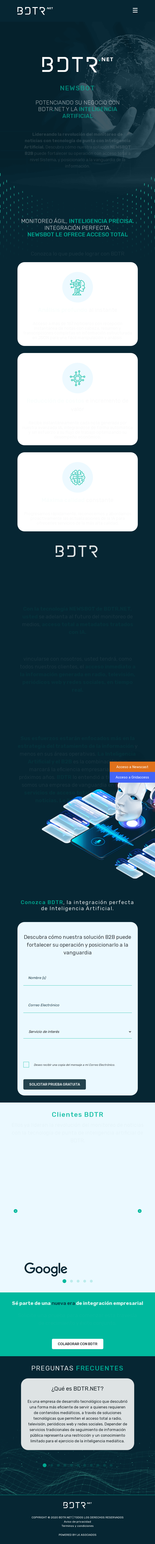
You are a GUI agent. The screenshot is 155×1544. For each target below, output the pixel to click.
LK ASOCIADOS (86, 1534)
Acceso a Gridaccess (132, 777)
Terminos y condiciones (78, 1526)
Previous (15, 1211)
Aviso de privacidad (77, 1521)
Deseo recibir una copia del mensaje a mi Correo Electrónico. (74, 1065)
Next (140, 1211)
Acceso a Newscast (132, 767)
